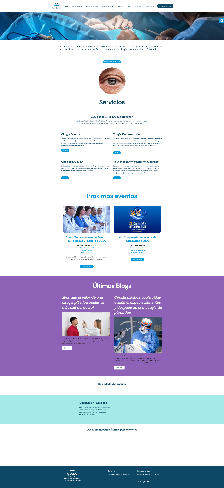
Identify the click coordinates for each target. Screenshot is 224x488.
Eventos (121, 6)
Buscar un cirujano (108, 6)
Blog (129, 6)
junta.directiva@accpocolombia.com (119, 474)
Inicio (66, 6)
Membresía (137, 6)
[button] (221, 20)
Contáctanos (149, 6)
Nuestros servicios (92, 6)
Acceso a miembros (165, 6)
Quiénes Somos (77, 6)
